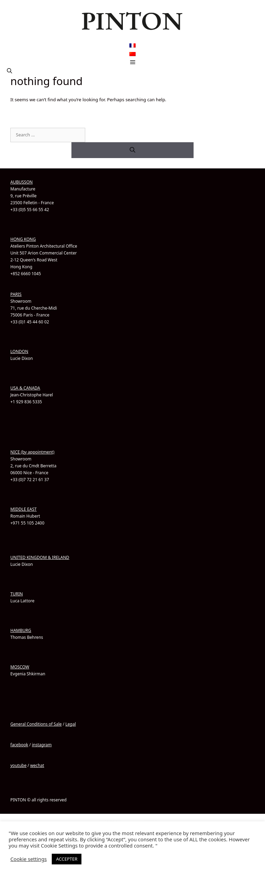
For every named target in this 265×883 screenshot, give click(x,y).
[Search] (132, 150)
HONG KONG (23, 239)
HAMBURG (20, 630)
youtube (18, 765)
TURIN (16, 594)
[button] (9, 70)
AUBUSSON (21, 182)
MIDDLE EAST (23, 509)
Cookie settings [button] (28, 859)
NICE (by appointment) (32, 452)
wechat (37, 765)
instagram (41, 745)
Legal (70, 724)
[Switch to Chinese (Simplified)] (132, 54)
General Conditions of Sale (36, 724)
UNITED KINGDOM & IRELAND (39, 557)
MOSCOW (19, 667)
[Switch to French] (132, 45)
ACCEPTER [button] (66, 859)
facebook (19, 745)
